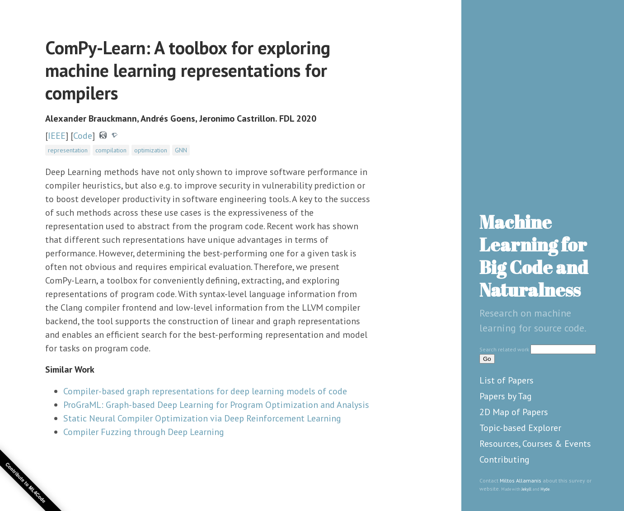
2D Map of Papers (513, 412)
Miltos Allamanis (520, 480)
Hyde (544, 489)
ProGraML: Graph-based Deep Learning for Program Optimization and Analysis (216, 405)
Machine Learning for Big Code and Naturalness (533, 256)
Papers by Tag (505, 396)
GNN (181, 150)
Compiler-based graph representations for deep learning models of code (205, 391)
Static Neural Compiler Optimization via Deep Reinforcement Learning (202, 418)
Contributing (504, 459)
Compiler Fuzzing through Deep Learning (143, 432)
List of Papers (506, 380)
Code (82, 136)
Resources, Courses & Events (535, 443)
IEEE (57, 136)
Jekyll (526, 489)
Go (487, 358)
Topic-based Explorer (520, 428)
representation (68, 150)
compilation (111, 150)
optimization (150, 150)
